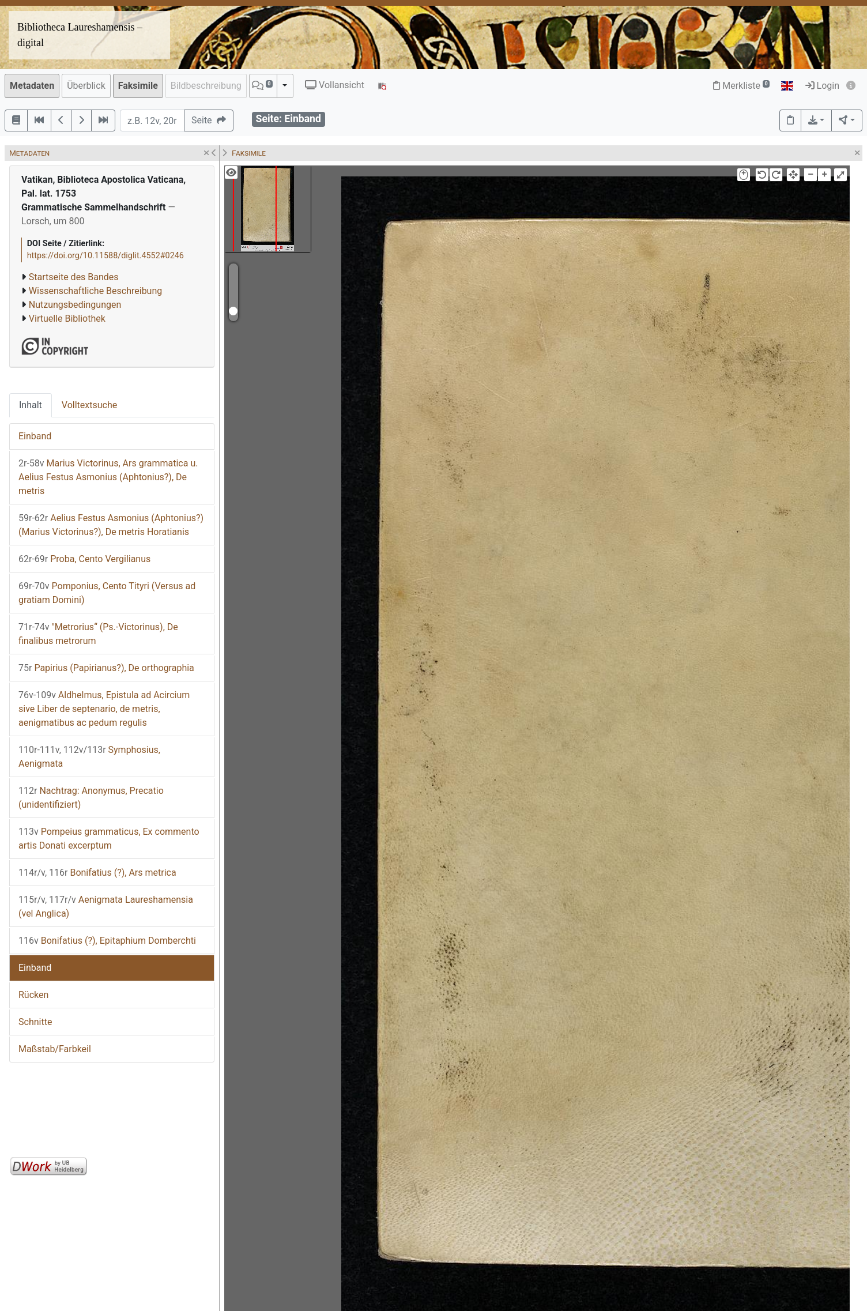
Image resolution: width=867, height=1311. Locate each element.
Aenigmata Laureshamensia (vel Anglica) (105, 906)
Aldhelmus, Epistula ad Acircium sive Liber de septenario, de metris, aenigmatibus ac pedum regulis (104, 709)
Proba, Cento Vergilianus (84, 558)
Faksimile (138, 85)
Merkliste (741, 85)
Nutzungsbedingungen (75, 304)
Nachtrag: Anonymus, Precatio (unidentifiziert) (91, 797)
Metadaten (32, 85)
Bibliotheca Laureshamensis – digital (79, 34)
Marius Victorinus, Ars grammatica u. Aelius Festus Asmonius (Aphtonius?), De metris (108, 477)
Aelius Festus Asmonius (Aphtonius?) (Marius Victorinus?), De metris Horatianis (110, 525)
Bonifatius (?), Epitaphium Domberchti (107, 940)
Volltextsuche (89, 405)
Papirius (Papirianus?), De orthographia (106, 667)
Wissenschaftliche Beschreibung (95, 290)
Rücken (33, 994)
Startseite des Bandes (74, 277)
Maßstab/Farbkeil (54, 1048)
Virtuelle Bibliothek (67, 318)
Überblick (86, 85)
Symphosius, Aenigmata (89, 756)
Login (822, 85)
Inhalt (30, 405)
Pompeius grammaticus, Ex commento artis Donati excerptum (108, 838)
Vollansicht (334, 85)
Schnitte (35, 1021)
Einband (34, 436)
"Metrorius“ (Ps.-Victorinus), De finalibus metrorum (98, 633)
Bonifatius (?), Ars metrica (97, 872)
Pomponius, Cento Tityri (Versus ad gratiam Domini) (106, 593)
